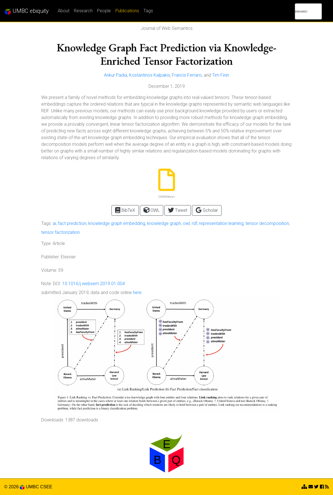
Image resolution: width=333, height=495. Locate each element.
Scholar (207, 210)
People (104, 10)
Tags (148, 10)
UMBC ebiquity (26, 11)
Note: (46, 283)
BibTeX (125, 210)
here (137, 292)
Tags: (46, 223)
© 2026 (14, 486)
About (63, 10)
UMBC (32, 486)
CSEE (46, 486)
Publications (127, 10)
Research (83, 10)
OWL (152, 210)
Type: (46, 243)
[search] (301, 11)
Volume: (49, 270)
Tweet (177, 210)
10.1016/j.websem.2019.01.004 (93, 283)
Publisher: (50, 256)
